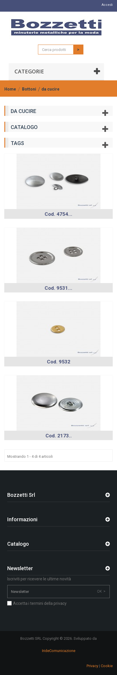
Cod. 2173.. (58, 436)
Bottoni (29, 89)
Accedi (107, 5)
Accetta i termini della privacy (40, 603)
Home (10, 89)
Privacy (92, 666)
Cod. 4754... (58, 214)
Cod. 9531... (58, 288)
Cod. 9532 (58, 362)
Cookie (107, 666)
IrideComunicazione (58, 651)
